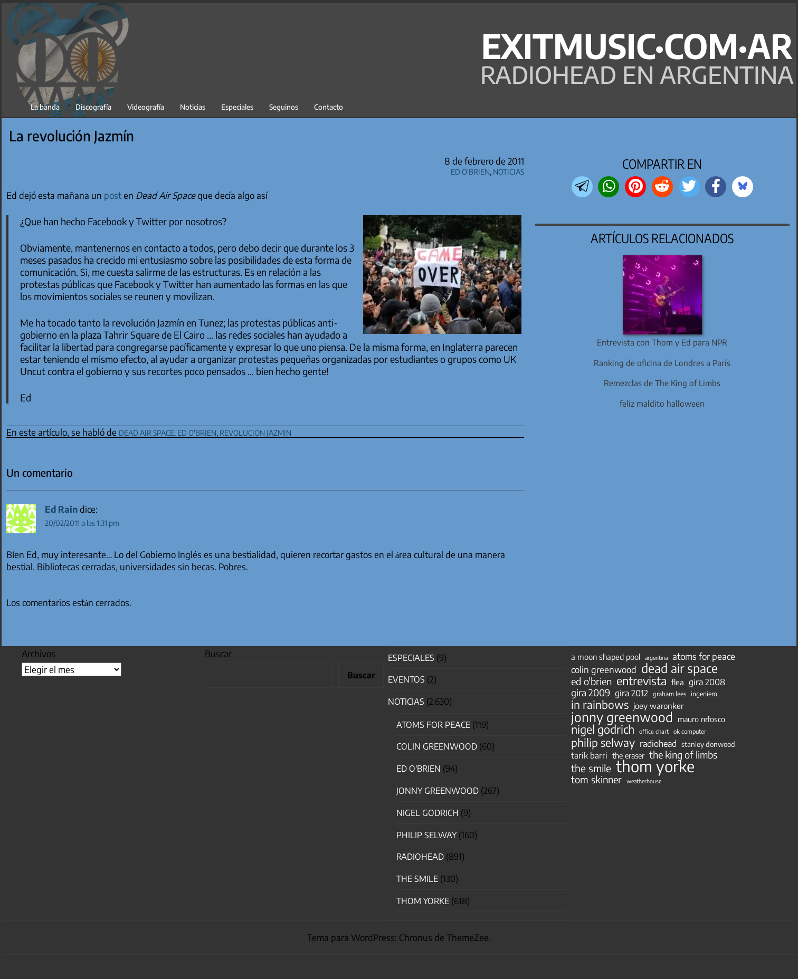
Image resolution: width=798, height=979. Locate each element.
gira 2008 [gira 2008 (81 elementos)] (707, 682)
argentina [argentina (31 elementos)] (656, 657)
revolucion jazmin (255, 431)
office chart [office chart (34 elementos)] (654, 731)
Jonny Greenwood (437, 790)
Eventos (406, 679)
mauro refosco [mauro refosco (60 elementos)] (701, 719)
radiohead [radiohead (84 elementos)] (658, 743)
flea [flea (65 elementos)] (677, 682)
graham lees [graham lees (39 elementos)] (669, 694)
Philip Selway (426, 835)
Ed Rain (61, 509)
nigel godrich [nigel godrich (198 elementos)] (602, 729)
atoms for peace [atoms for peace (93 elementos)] (703, 656)
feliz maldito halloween (662, 403)
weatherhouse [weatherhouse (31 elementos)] (643, 781)
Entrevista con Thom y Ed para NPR (662, 342)
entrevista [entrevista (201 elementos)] (641, 681)
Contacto (328, 106)
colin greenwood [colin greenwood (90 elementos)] (603, 670)
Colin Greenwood (436, 746)
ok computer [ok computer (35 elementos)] (689, 731)
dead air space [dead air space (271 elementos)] (679, 668)
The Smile (417, 879)
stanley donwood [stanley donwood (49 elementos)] (708, 744)
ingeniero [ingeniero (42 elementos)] (704, 693)
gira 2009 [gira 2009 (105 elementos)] (590, 692)
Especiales (237, 106)
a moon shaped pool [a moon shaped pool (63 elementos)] (605, 656)
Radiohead (420, 856)
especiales (411, 657)
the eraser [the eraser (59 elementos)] (628, 755)
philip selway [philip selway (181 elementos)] (603, 742)
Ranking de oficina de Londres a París (662, 363)
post (112, 195)
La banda (45, 106)
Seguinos (283, 106)
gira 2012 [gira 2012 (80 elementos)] (631, 693)
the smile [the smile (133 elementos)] (591, 768)
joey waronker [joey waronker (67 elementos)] (658, 705)
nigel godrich (427, 813)
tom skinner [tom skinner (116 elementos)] (596, 779)
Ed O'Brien (470, 170)
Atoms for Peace (433, 724)
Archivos (38, 653)
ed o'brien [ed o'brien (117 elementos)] (591, 681)
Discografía (93, 106)
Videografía (145, 106)
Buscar (218, 653)
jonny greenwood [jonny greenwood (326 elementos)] (622, 717)
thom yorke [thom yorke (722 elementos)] (655, 766)
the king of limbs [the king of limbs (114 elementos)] (683, 755)
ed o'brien (196, 431)
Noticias (192, 106)
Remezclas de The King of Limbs (662, 383)
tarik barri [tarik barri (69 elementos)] (589, 755)
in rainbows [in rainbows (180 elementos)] (600, 704)
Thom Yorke (422, 901)
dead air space (146, 431)
